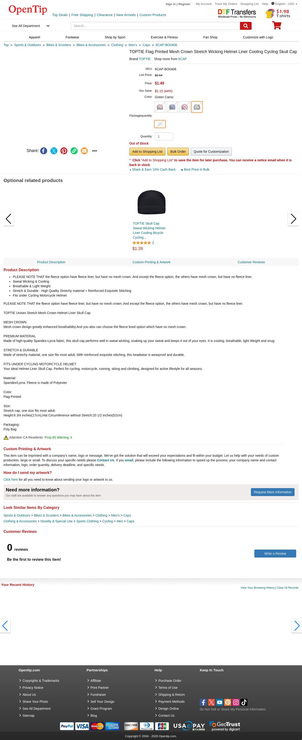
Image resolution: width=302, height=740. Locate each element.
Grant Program (101, 708)
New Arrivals (126, 15)
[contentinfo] (28, 9)
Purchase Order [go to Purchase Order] (169, 681)
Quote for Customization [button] (211, 151)
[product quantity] (164, 136)
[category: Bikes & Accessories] (91, 45)
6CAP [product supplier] (182, 59)
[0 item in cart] (276, 27)
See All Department (26, 26)
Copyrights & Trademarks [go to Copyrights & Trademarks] (41, 681)
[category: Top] (6, 45)
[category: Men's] (133, 45)
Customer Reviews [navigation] (251, 262)
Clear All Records (288, 587)
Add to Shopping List (147, 151)
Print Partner (100, 687)
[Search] (246, 26)
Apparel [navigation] (34, 37)
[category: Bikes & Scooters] (58, 45)
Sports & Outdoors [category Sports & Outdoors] (16, 515)
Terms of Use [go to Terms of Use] (167, 687)
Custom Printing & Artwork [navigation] (152, 262)
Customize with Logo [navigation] (258, 37)
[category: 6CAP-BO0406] (166, 45)
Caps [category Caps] (127, 515)
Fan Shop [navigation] (210, 37)
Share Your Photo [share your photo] (35, 701)
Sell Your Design (103, 701)
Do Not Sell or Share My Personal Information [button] (233, 709)
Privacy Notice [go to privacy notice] (33, 687)
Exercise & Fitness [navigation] (164, 37)
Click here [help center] (10, 479)
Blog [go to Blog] (94, 715)
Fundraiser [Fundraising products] (98, 694)
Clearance (105, 15)
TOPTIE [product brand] (145, 59)
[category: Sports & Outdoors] (27, 45)
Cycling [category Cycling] (107, 521)
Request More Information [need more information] (273, 492)
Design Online (168, 708)
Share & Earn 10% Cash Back (153, 169)
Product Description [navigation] (51, 262)
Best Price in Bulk (195, 169)
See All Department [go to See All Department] (37, 708)
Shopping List (249, 4)
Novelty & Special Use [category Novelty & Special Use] (56, 521)
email (129, 460)
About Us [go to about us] (29, 694)
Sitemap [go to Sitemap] (28, 715)
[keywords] (155, 26)
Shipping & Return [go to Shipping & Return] (171, 694)
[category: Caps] (146, 45)
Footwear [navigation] (72, 37)
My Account (203, 4)
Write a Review (275, 553)
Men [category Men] (120, 521)
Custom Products (152, 15)
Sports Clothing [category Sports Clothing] (87, 521)
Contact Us (105, 460)
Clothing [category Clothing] (101, 515)
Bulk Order (178, 151)
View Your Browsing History (258, 587)
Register (184, 4)
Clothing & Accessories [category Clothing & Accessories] (20, 521)
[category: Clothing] (117, 45)
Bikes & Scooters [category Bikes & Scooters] (46, 515)
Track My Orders (226, 4)
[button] (284, 4)
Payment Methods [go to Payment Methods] (171, 701)
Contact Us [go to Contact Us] (166, 715)
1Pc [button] (160, 124)
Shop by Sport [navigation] (115, 37)
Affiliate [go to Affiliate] (96, 681)
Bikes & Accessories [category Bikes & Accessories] (77, 515)
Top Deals (60, 15)
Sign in (171, 4)
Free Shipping (82, 15)
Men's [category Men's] (115, 515)
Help (265, 4)
